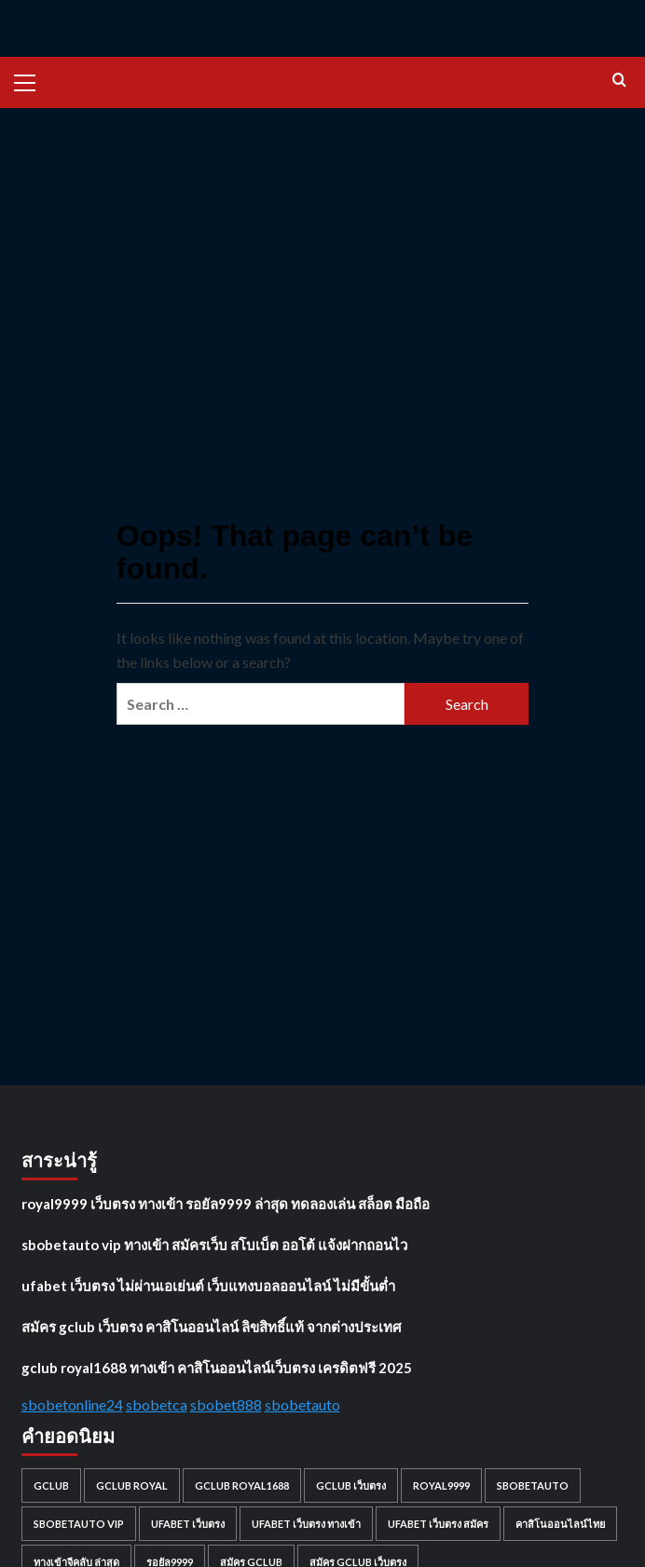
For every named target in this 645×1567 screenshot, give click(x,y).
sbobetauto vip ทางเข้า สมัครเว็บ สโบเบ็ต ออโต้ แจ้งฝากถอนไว (214, 1244)
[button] (32, 80)
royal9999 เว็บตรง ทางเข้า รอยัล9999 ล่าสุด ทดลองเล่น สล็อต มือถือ (225, 1203)
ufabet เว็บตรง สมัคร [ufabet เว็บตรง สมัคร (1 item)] (438, 1524)
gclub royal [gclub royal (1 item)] (132, 1485)
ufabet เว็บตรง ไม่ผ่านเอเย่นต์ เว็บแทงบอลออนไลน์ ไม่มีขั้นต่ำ (208, 1285)
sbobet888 (226, 1404)
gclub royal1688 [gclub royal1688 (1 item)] (242, 1485)
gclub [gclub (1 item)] (51, 1485)
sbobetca (156, 1404)
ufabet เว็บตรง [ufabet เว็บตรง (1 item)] (188, 1524)
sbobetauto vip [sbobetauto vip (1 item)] (79, 1524)
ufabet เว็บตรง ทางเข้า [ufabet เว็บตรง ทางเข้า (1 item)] (306, 1524)
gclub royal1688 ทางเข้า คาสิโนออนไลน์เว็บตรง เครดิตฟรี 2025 (216, 1367)
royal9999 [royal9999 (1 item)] (441, 1485)
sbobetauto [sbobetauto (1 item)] (533, 1485)
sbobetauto (302, 1404)
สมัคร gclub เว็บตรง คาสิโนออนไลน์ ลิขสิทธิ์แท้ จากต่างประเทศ (211, 1326)
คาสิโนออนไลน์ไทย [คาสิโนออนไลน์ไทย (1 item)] (560, 1524)
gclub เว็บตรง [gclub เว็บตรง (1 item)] (351, 1485)
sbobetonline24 (72, 1404)
